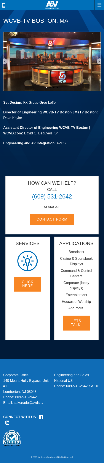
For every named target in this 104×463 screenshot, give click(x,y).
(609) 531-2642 (52, 196)
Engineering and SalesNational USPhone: (71, 380)
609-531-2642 (26, 397)
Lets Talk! (76, 323)
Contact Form (52, 219)
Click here (28, 284)
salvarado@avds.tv (28, 403)
